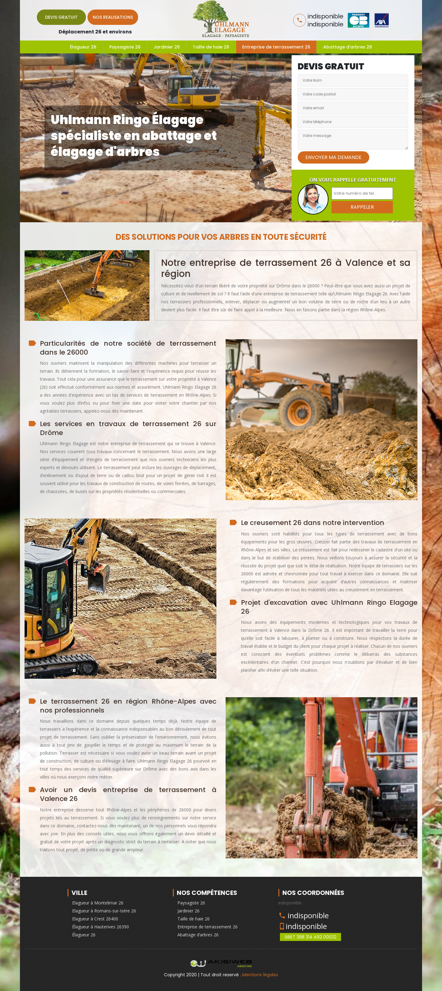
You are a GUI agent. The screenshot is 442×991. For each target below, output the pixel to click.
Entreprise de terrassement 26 (276, 47)
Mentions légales (260, 975)
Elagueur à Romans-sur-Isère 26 (104, 911)
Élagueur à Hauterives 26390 (100, 927)
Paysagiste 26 (125, 47)
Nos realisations (113, 17)
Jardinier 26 (166, 47)
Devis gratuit (61, 17)
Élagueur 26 (83, 47)
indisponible (308, 915)
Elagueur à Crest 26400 (95, 919)
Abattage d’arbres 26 (347, 47)
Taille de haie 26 (211, 47)
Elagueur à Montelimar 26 (97, 903)
